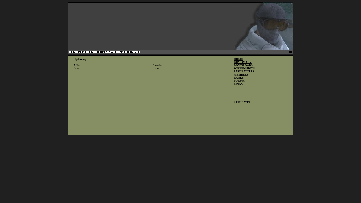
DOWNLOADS (243, 65)
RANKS (239, 77)
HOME (238, 59)
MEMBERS (241, 74)
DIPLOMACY (243, 62)
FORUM (239, 80)
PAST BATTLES (244, 71)
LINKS (238, 83)
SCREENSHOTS (244, 68)
